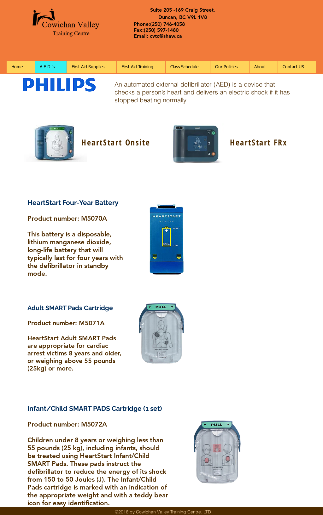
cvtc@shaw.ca (166, 36)
